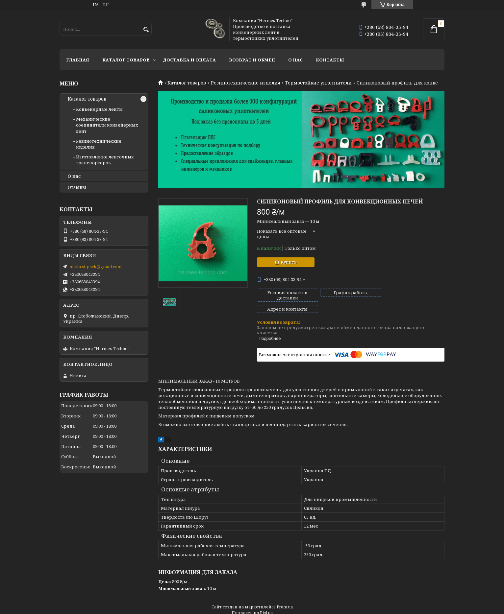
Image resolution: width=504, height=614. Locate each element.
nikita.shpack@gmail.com (95, 266)
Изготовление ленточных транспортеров (105, 160)
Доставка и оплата (189, 60)
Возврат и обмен (252, 60)
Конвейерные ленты (99, 109)
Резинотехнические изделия (245, 82)
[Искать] (146, 29)
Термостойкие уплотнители (318, 82)
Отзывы (77, 187)
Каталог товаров (126, 60)
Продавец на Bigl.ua (252, 601)
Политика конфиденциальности (312, 607)
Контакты (330, 60)
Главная (77, 60)
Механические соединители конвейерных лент (107, 125)
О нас (295, 60)
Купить (289, 262)
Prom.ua (285, 596)
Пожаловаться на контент (245, 607)
